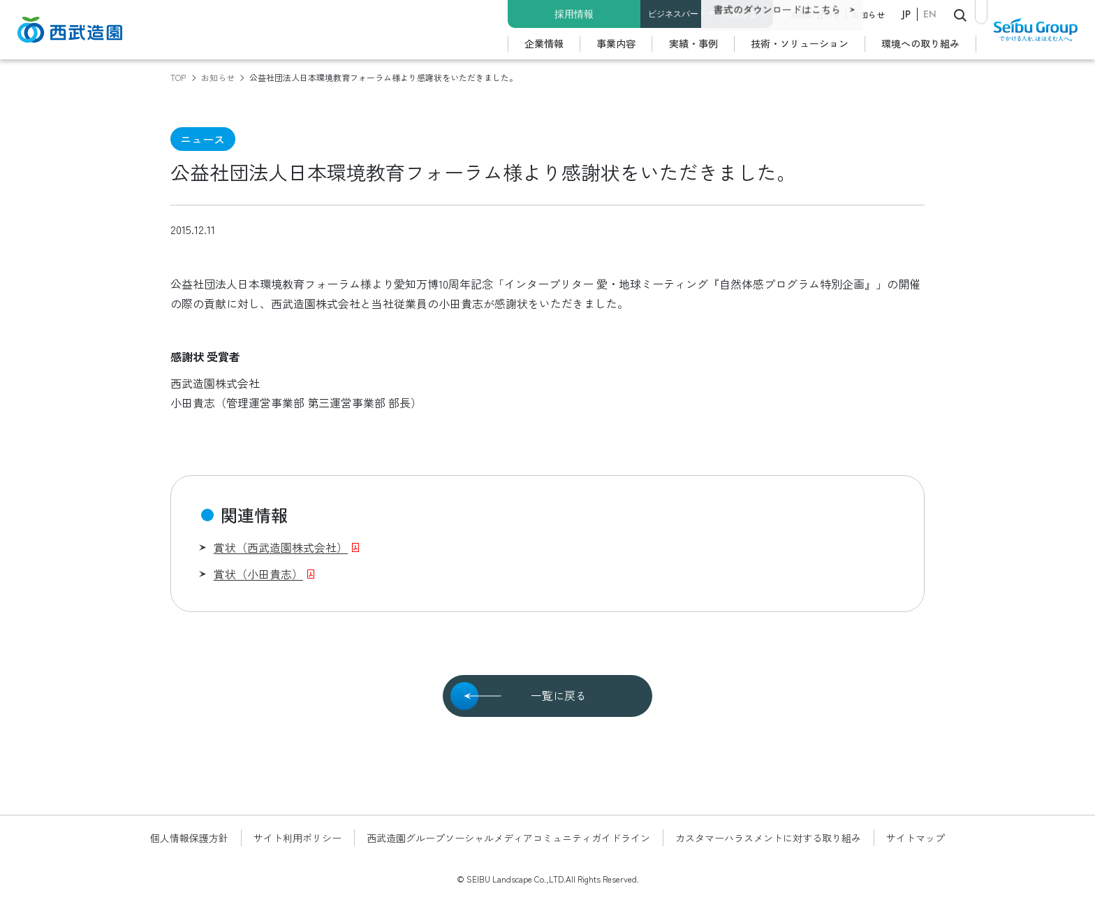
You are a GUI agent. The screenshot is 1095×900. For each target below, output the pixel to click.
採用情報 (574, 14)
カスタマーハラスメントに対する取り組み (768, 838)
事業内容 (615, 43)
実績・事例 (693, 43)
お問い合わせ (816, 14)
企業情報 (544, 43)
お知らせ (868, 14)
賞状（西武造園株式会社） (281, 547)
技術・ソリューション (799, 43)
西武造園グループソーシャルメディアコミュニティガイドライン (508, 838)
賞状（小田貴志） (258, 573)
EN (929, 14)
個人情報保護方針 (189, 838)
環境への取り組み (920, 43)
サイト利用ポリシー (297, 838)
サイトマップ (915, 838)
